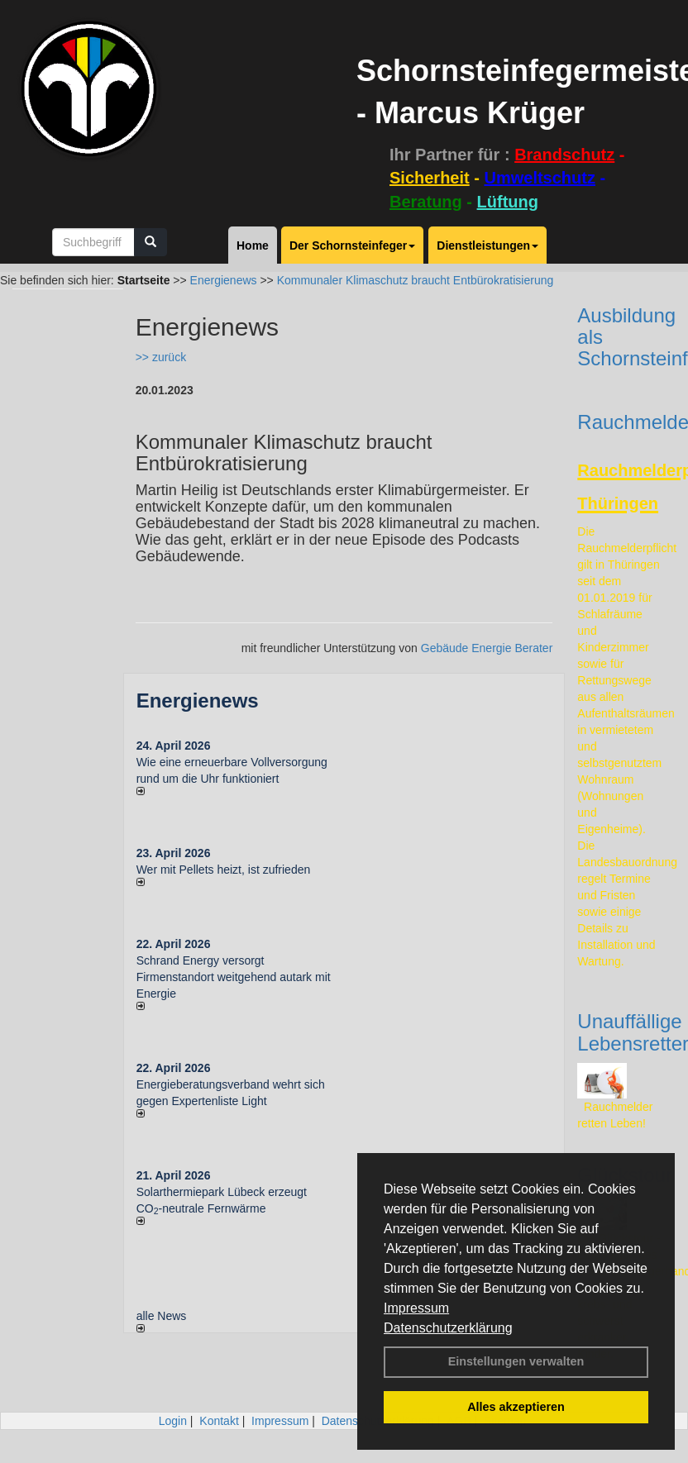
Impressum (416, 1308)
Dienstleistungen (487, 245)
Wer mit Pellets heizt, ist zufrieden (223, 869)
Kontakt (218, 1420)
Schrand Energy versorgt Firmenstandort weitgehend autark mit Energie (233, 977)
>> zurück (161, 357)
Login (173, 1420)
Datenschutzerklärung (448, 1328)
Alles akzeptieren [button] (516, 1406)
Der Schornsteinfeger (352, 245)
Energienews (197, 700)
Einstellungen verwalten (516, 1361)
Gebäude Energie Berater (487, 648)
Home (252, 245)
